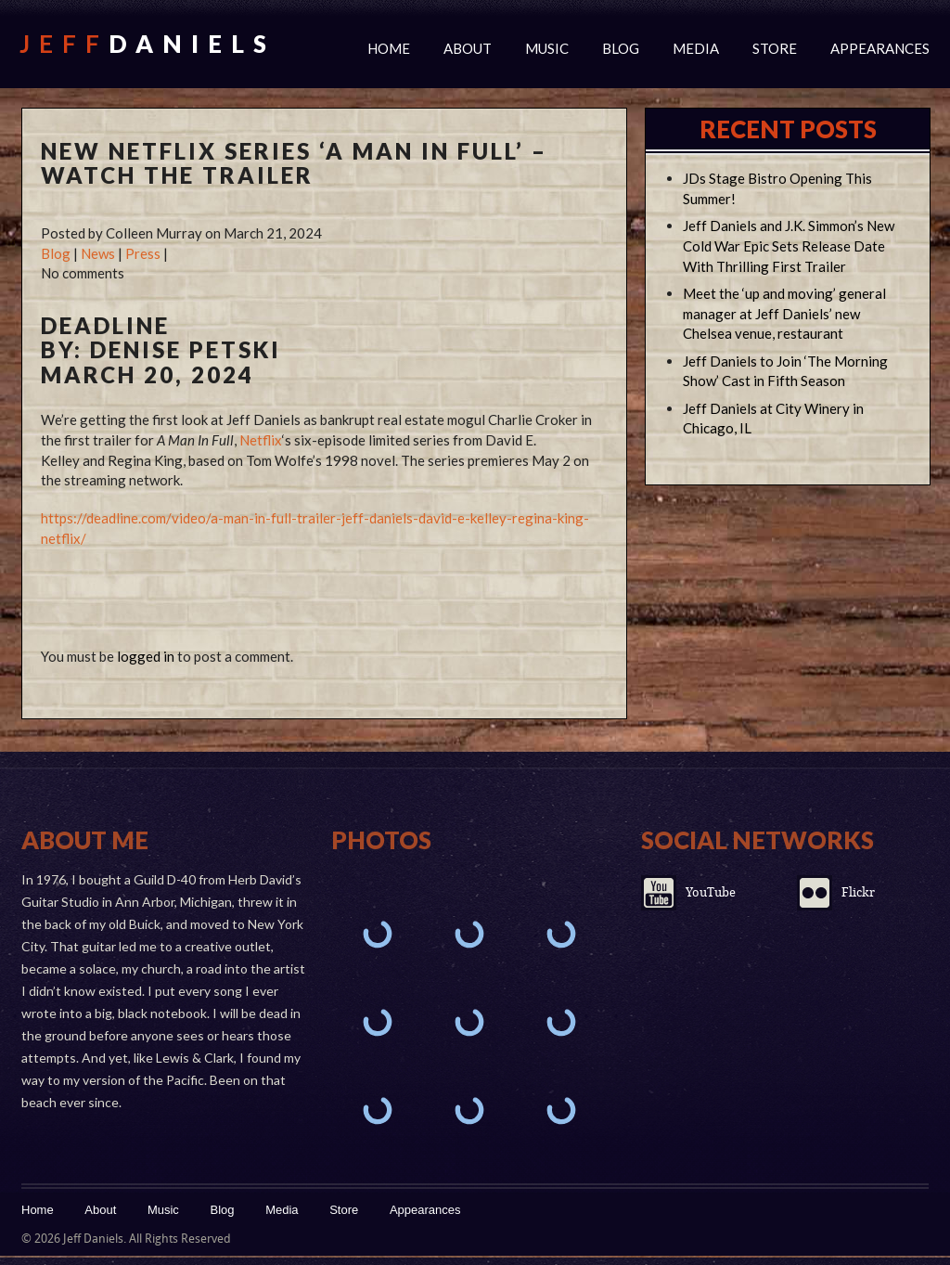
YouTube (711, 892)
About (467, 48)
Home (388, 48)
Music (547, 48)
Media (696, 48)
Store (774, 48)
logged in (145, 656)
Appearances (880, 48)
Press (142, 253)
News (98, 253)
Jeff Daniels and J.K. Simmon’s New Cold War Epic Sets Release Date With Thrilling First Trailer (788, 246)
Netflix (260, 440)
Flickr (858, 892)
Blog (620, 48)
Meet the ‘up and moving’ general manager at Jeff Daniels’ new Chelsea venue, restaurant (784, 313)
